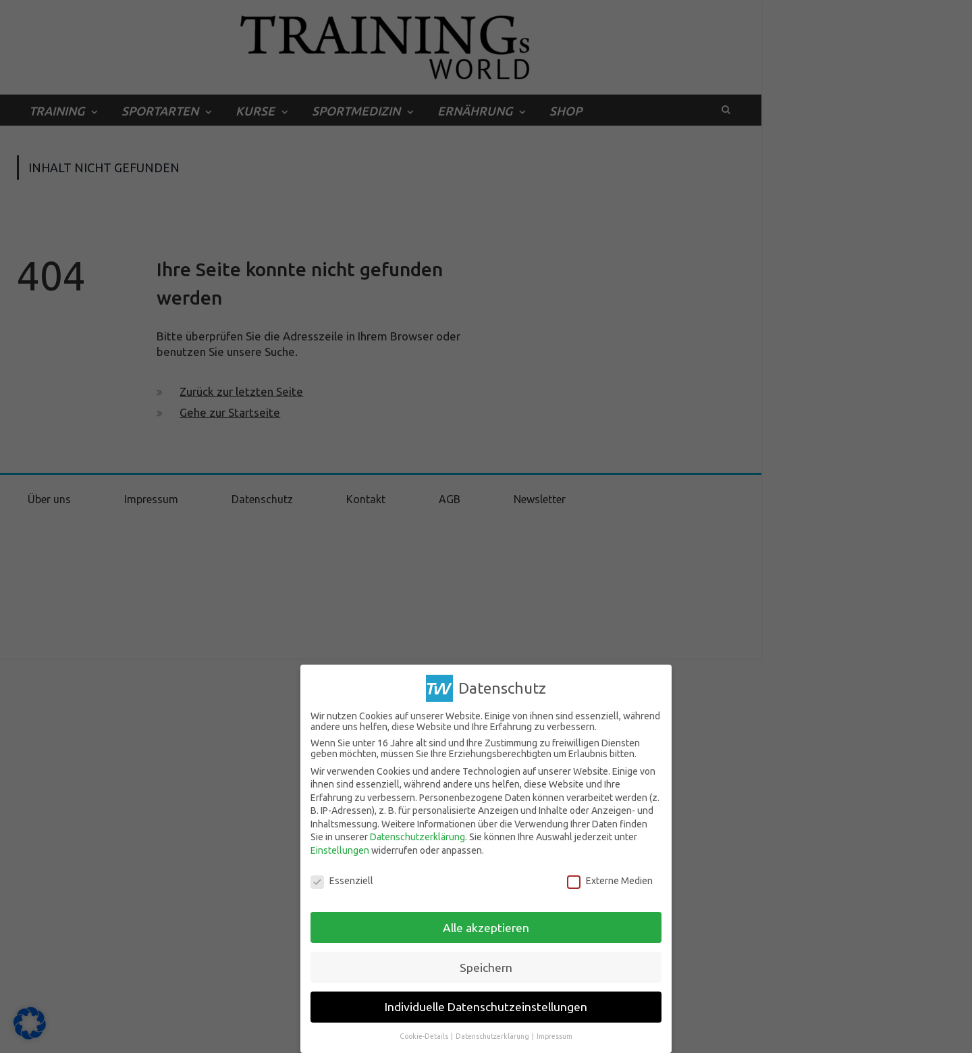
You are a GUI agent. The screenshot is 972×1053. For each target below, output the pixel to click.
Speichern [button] (486, 967)
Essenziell (341, 880)
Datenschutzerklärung (417, 836)
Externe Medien (610, 880)
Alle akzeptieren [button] (486, 927)
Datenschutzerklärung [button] (493, 1036)
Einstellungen (339, 850)
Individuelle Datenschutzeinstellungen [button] (486, 1006)
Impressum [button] (554, 1036)
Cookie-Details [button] (425, 1036)
